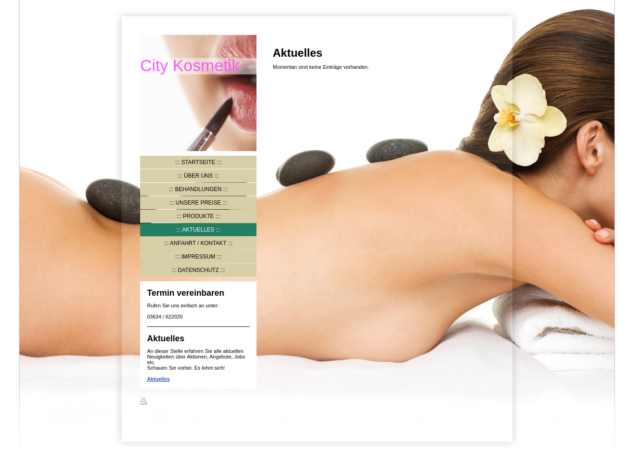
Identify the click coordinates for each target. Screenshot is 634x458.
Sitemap (197, 402)
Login (487, 401)
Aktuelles (158, 379)
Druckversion (162, 402)
